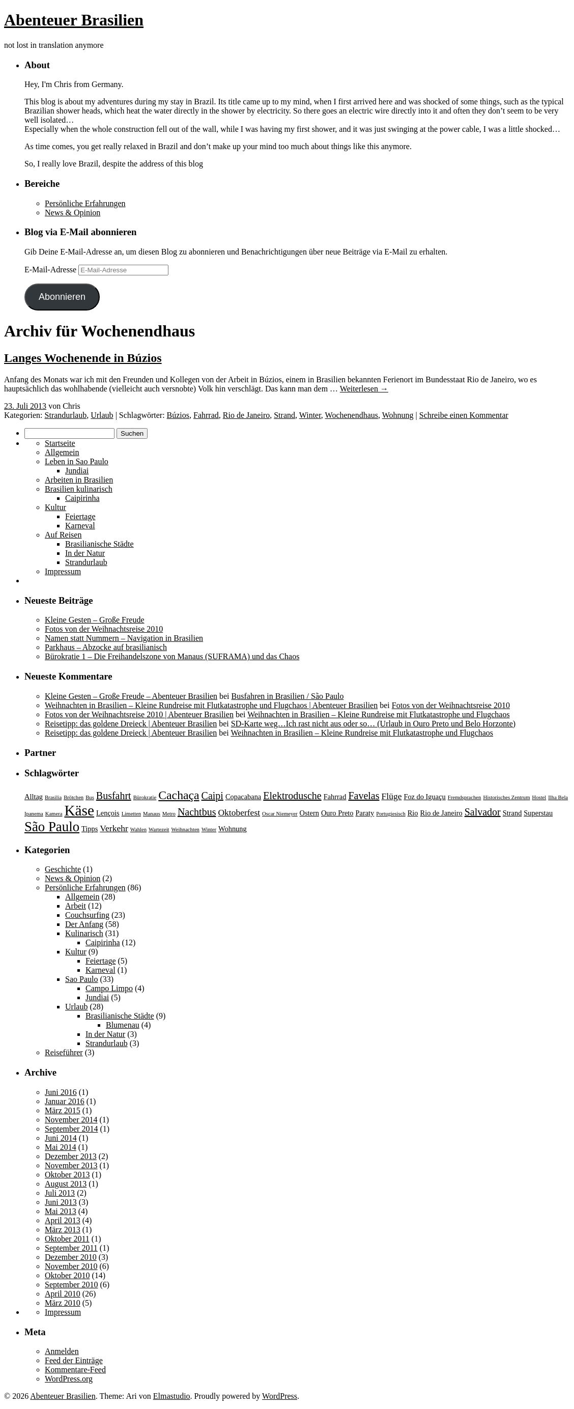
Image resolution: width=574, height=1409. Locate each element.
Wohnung (398, 415)
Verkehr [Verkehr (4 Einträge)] (114, 828)
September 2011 (71, 1248)
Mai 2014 (60, 1147)
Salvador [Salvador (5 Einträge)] (483, 812)
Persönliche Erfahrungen (85, 203)
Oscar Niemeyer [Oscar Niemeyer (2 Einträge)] (280, 813)
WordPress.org (69, 1378)
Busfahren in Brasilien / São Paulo (288, 696)
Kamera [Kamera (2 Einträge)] (54, 813)
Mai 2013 (60, 1211)
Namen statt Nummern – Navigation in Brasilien (124, 638)
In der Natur (85, 553)
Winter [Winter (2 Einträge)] (209, 829)
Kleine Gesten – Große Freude (95, 619)
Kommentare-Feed (75, 1369)
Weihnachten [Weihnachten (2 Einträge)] (185, 829)
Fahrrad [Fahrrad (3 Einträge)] (335, 797)
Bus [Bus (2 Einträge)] (89, 797)
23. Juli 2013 (25, 406)
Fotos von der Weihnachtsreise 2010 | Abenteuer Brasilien (139, 714)
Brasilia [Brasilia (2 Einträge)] (53, 797)
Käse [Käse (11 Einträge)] (79, 810)
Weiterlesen (364, 388)
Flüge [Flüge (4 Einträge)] (392, 796)
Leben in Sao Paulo (76, 461)
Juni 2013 (61, 1202)
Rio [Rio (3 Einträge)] (413, 813)
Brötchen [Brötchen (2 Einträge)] (73, 797)
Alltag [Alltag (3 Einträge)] (33, 797)
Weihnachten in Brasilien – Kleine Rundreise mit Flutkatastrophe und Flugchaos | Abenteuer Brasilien (211, 705)
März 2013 (62, 1229)
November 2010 (71, 1266)
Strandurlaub (66, 415)
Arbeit (75, 905)
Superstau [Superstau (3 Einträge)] (538, 813)
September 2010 (71, 1284)
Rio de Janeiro (246, 415)
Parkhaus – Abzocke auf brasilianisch (106, 647)
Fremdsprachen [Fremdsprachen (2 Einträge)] (464, 797)
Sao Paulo (81, 979)
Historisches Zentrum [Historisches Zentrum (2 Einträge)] (506, 797)
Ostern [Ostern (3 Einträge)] (309, 813)
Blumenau (122, 1025)
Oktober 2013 (67, 1174)
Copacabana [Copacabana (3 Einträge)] (243, 797)
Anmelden (62, 1351)
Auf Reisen (63, 534)
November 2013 (71, 1165)
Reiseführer (64, 1052)
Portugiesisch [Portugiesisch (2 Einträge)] (390, 813)
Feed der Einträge (74, 1360)
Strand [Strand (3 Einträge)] (512, 813)
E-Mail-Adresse (51, 269)
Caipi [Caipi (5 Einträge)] (212, 795)
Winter (310, 415)
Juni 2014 (61, 1138)
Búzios (178, 415)
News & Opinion (72, 212)
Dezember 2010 (71, 1257)
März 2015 (62, 1110)
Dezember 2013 (71, 1156)
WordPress (279, 1396)
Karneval (80, 525)
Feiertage (80, 516)
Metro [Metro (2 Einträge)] (169, 813)
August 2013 (66, 1183)
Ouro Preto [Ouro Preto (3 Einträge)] (337, 813)
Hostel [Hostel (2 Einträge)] (539, 797)
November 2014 (71, 1119)
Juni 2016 (61, 1092)
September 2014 (71, 1128)
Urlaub (102, 415)
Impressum (63, 571)
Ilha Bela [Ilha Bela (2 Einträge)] (558, 797)
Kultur (55, 507)
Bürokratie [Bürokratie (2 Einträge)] (145, 797)
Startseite (60, 443)
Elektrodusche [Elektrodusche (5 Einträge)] (292, 795)
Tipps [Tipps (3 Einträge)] (89, 829)
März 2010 (62, 1303)
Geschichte (63, 869)
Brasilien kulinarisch (78, 489)
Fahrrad (206, 415)
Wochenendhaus (351, 415)
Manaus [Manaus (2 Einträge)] (151, 813)
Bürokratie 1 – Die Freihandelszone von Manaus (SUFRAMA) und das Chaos (172, 656)
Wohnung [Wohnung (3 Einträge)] (232, 829)
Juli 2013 (60, 1193)
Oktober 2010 (67, 1275)
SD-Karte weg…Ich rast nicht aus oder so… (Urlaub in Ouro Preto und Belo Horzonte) (373, 723)
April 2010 (62, 1293)
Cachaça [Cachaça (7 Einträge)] (178, 795)
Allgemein (62, 452)
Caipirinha (82, 498)
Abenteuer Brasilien (74, 20)
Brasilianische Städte (99, 544)
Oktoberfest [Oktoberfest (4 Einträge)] (239, 812)
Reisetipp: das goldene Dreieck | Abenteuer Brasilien (131, 723)
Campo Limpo (109, 988)
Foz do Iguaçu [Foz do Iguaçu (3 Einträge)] (424, 797)
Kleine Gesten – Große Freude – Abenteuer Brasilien (131, 696)
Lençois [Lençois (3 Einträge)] (108, 813)
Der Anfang (84, 924)
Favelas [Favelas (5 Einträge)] (363, 795)
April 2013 (62, 1220)
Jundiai (77, 470)
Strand (284, 415)
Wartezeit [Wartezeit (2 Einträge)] (159, 829)
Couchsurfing (87, 915)
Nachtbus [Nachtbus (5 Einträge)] (197, 812)
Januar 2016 (64, 1101)
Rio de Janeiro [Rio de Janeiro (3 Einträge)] (441, 813)
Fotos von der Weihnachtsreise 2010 (104, 629)
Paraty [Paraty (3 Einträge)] (365, 813)
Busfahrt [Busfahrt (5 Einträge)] (113, 795)
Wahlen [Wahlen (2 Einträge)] (138, 829)
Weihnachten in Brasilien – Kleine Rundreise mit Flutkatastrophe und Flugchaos (378, 714)
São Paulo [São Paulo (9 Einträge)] (51, 826)
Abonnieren (62, 297)
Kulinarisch (84, 933)
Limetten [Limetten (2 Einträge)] (131, 813)
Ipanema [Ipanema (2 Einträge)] (33, 813)
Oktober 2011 (67, 1238)
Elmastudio (171, 1396)
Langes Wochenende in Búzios (83, 357)
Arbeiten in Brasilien (79, 479)
